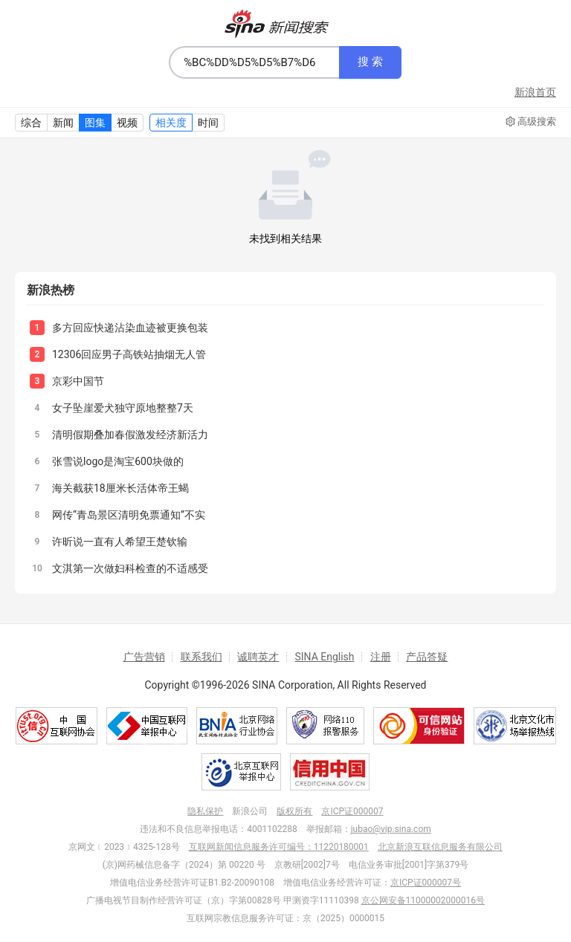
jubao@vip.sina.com (391, 829)
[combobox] (254, 62)
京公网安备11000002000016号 (423, 900)
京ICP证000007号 (425, 882)
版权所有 (294, 811)
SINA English (324, 657)
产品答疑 (427, 657)
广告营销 (144, 657)
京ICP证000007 (352, 811)
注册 (380, 657)
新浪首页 (535, 92)
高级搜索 (531, 122)
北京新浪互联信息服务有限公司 (440, 847)
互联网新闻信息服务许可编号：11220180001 (279, 847)
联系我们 (201, 657)
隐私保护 (205, 811)
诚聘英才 (258, 657)
